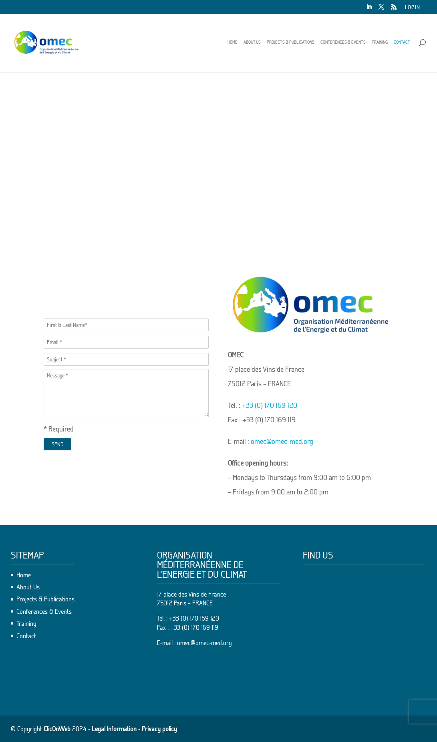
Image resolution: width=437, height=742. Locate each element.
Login (412, 7)
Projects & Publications (290, 42)
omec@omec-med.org (282, 441)
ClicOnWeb (57, 729)
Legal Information (114, 729)
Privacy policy (159, 729)
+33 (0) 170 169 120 (269, 405)
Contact (402, 42)
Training (380, 42)
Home (233, 42)
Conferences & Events (343, 42)
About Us (252, 42)
